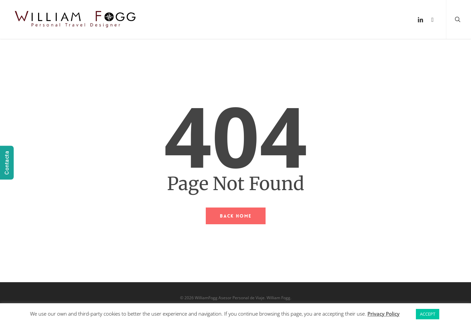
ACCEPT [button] (427, 314)
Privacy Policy (383, 313)
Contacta (7, 162)
